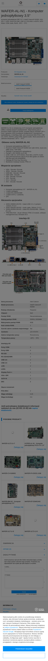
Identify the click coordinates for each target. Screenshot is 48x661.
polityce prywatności (11, 627)
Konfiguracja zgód (24, 655)
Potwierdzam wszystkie (24, 649)
